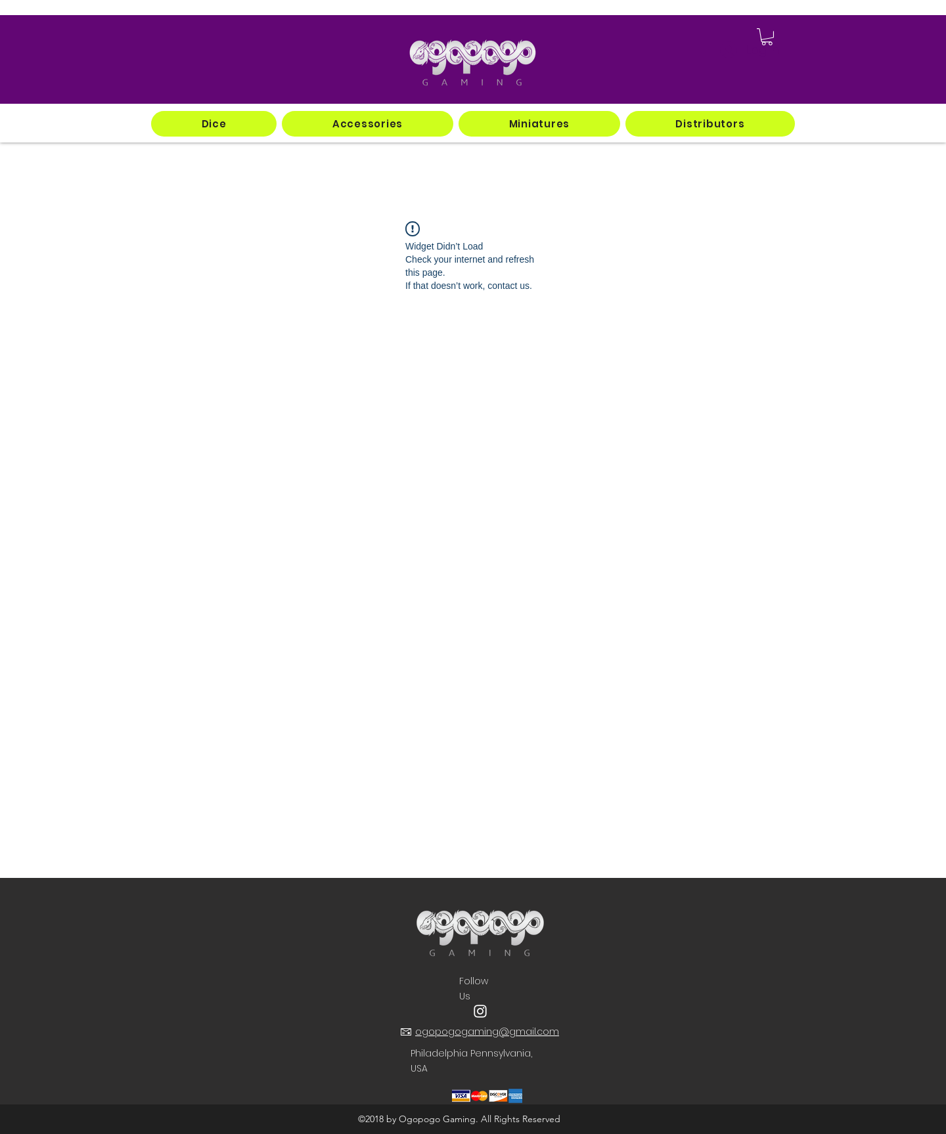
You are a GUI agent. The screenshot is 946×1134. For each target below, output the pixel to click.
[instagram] (480, 1011)
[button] (214, 124)
